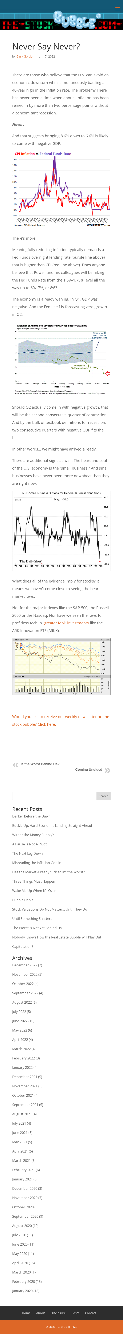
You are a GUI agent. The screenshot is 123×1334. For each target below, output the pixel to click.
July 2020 (19, 1235)
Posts (75, 1313)
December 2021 (24, 1076)
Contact (90, 1313)
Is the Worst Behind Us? (40, 764)
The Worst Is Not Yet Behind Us (37, 928)
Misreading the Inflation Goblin (36, 862)
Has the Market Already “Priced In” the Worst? (48, 872)
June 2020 (20, 1244)
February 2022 (23, 1058)
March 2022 (21, 1049)
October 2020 (23, 1207)
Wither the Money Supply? (33, 835)
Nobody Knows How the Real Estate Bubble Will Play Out (56, 937)
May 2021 (19, 1142)
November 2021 (24, 1086)
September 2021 (25, 1104)
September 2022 (25, 993)
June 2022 (20, 1021)
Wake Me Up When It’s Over (34, 890)
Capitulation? (22, 946)
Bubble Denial (23, 900)
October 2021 (23, 1095)
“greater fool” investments (66, 622)
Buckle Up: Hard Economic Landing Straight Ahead (52, 825)
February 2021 (23, 1170)
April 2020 (20, 1263)
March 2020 (21, 1272)
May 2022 (19, 1030)
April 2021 (20, 1151)
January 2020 (22, 1291)
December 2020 (24, 1188)
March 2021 (21, 1160)
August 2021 (22, 1114)
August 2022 (22, 1002)
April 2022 (20, 1039)
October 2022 (23, 983)
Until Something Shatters (32, 918)
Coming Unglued (88, 769)
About (40, 1313)
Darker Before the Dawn (31, 816)
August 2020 (22, 1225)
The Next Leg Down (27, 853)
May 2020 (19, 1253)
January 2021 (22, 1179)
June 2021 (20, 1132)
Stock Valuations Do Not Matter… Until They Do (49, 909)
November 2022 (24, 974)
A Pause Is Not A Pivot (29, 844)
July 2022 (19, 1011)
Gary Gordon (25, 56)
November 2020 (24, 1197)
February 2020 (23, 1281)
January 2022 (22, 1067)
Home (26, 1313)
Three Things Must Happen (33, 881)
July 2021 (19, 1123)
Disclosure (58, 1313)
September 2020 (25, 1216)
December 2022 (24, 965)
